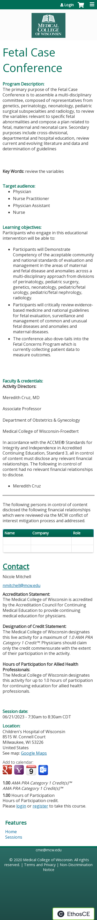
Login (69, 5)
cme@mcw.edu (49, 849)
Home (11, 831)
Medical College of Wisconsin (47, 859)
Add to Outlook (43, 770)
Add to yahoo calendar (19, 770)
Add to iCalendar (31, 770)
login (21, 806)
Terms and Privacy (40, 864)
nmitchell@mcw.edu (21, 585)
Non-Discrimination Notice (68, 867)
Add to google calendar (8, 770)
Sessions (13, 837)
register (40, 806)
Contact (16, 566)
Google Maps (34, 753)
